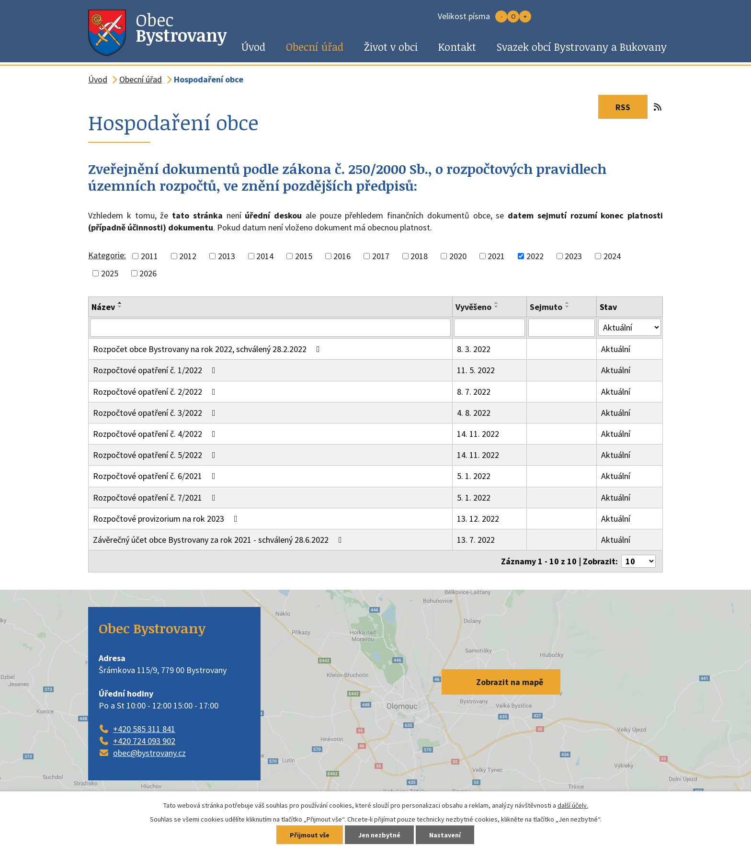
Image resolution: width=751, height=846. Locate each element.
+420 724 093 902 (144, 740)
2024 (612, 256)
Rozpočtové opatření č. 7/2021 (156, 497)
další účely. (573, 805)
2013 (226, 256)
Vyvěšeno (473, 306)
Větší (525, 17)
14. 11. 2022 (478, 433)
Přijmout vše (310, 835)
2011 (149, 256)
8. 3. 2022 (473, 348)
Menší (501, 17)
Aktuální (615, 348)
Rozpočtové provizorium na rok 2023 (167, 518)
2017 (380, 256)
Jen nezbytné (379, 835)
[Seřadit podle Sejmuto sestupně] (567, 307)
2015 (303, 256)
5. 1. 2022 (473, 475)
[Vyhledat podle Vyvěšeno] (489, 328)
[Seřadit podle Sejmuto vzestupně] (567, 303)
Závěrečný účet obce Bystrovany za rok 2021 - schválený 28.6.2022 (219, 539)
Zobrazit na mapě (509, 681)
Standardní (513, 17)
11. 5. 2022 (476, 370)
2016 (342, 256)
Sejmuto (546, 306)
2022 (535, 256)
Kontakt (457, 47)
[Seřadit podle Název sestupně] (120, 307)
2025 (109, 273)
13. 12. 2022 (478, 518)
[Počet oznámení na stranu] (638, 561)
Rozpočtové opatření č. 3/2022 (156, 412)
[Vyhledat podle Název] (270, 328)
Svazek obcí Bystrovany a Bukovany (582, 47)
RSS (631, 107)
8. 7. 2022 (473, 391)
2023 (573, 256)
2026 (148, 273)
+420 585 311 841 (144, 728)
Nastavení (445, 835)
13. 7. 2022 (476, 539)
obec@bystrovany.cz (149, 752)
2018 (419, 256)
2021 (496, 256)
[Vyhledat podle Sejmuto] (561, 328)
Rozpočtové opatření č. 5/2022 (156, 454)
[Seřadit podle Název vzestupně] (120, 303)
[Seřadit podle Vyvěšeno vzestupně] (496, 303)
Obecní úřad (314, 47)
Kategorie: (107, 255)
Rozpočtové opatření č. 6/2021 (156, 475)
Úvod (253, 47)
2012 (187, 256)
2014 (264, 256)
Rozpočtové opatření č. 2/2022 (156, 391)
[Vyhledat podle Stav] (629, 327)
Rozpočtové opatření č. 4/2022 (156, 433)
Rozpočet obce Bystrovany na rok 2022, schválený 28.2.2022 (208, 348)
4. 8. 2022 (473, 412)
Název (103, 306)
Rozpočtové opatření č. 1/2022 (156, 370)
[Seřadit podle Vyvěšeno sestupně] (496, 307)
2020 (458, 256)
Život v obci (391, 47)
